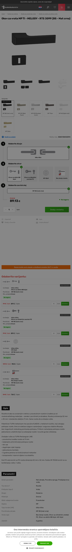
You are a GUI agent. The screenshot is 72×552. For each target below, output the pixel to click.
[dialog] (36, 276)
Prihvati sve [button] (44, 543)
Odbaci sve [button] (27, 543)
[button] (36, 548)
